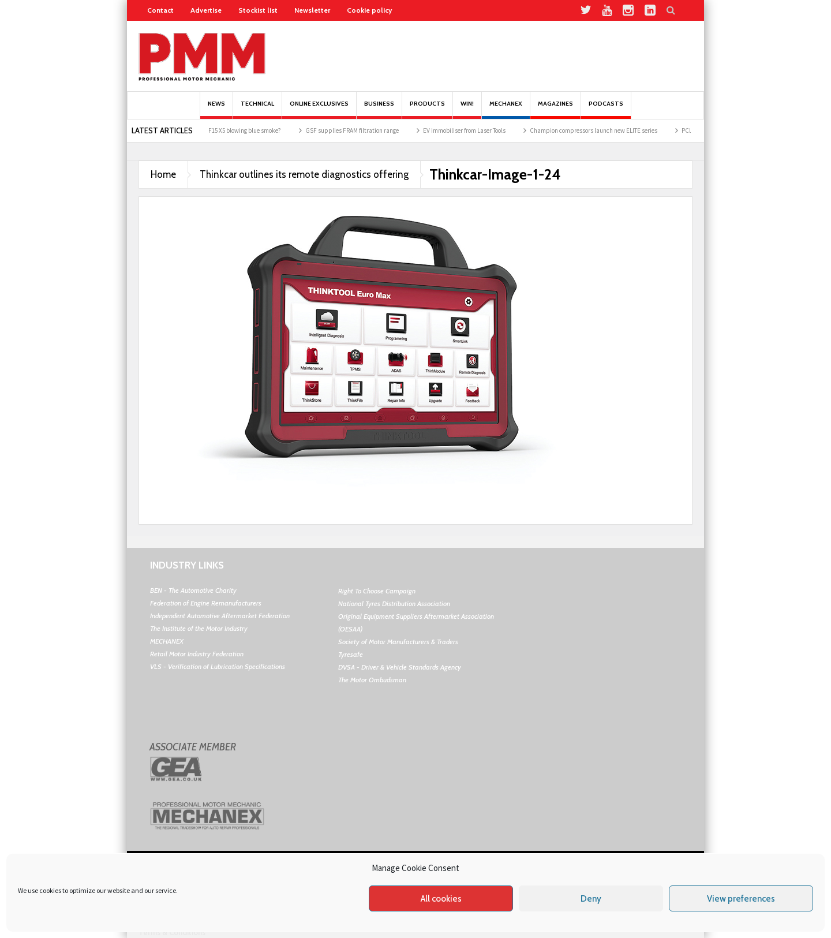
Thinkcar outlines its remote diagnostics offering (304, 174)
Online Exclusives (319, 109)
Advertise (206, 10)
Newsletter (312, 10)
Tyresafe (350, 654)
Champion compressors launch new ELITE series (603, 130)
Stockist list (258, 10)
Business (379, 109)
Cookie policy (369, 10)
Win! (467, 109)
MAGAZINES (555, 109)
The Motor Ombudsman (372, 679)
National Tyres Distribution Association (394, 603)
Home (163, 174)
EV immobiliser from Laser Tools (473, 130)
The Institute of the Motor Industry (199, 628)
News (216, 109)
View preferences (741, 899)
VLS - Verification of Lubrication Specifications (217, 666)
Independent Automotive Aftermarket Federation (220, 615)
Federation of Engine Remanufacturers (205, 603)
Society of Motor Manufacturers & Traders (398, 641)
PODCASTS (606, 109)
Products (427, 109)
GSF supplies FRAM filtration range (361, 130)
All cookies (441, 899)
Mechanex (506, 109)
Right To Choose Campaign (376, 590)
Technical (257, 109)
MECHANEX (167, 641)
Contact (160, 10)
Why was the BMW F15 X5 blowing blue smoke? (229, 130)
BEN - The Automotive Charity (193, 590)
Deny (591, 899)
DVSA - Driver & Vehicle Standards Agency (399, 667)
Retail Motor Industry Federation (197, 653)
